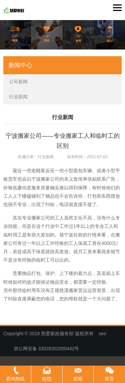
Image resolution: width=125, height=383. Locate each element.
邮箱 (78, 378)
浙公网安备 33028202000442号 (43, 348)
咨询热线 (15, 378)
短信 (46, 378)
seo (102, 333)
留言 (109, 378)
